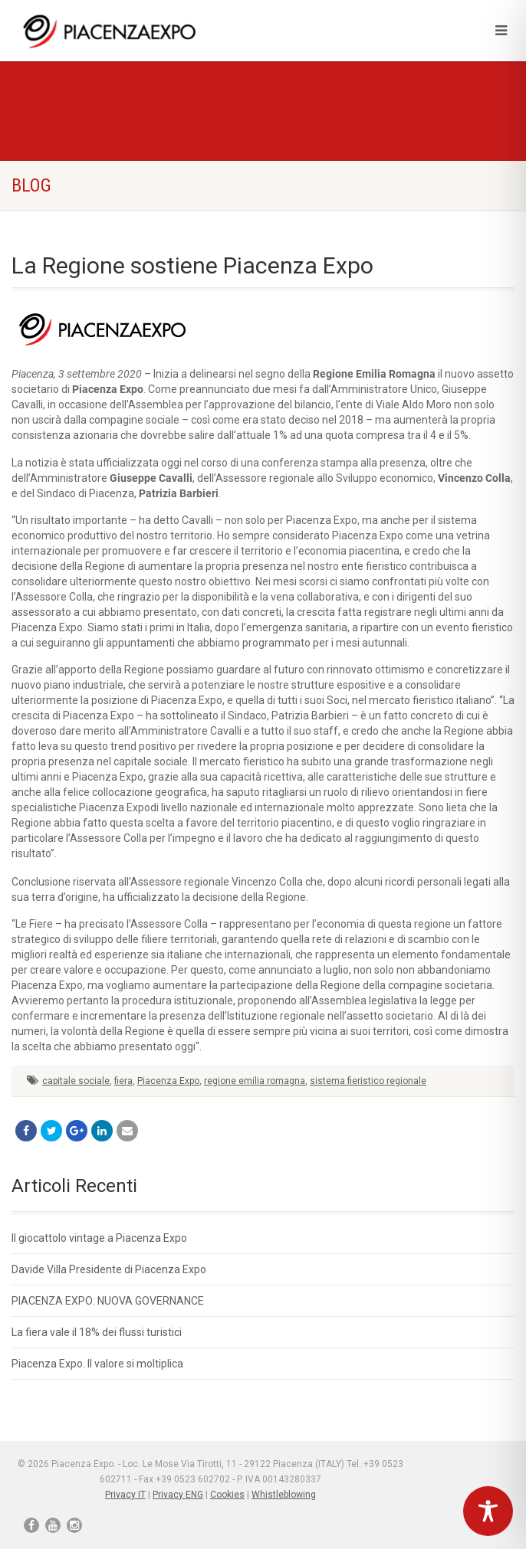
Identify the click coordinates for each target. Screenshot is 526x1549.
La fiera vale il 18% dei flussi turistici (97, 1332)
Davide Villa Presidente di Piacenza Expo (109, 1269)
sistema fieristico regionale (368, 1081)
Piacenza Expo (168, 1081)
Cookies (227, 1494)
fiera (123, 1081)
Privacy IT (125, 1494)
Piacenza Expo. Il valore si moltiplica (97, 1363)
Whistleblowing (283, 1494)
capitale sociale (76, 1081)
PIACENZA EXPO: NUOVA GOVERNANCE (108, 1301)
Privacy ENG (178, 1494)
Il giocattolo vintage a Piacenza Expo (99, 1238)
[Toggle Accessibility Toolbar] (488, 1511)
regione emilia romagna (254, 1081)
